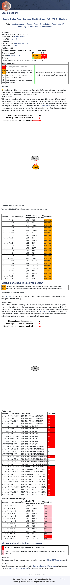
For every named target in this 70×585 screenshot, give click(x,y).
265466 (14, 39)
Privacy (62, 579)
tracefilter (8, 296)
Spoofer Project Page (12, 19)
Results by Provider (43, 27)
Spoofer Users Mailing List (18, 568)
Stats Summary (19, 24)
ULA (18, 55)
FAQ (48, 19)
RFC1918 (11, 55)
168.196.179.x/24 (20, 37)
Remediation (45, 24)
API (53, 19)
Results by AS (58, 24)
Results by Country (25, 27)
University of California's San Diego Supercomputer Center (34, 582)
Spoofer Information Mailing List (44, 566)
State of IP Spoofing (54, 560)
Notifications (61, 19)
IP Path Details (44, 106)
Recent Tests (32, 24)
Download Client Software (34, 19)
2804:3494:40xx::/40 (21, 43)
